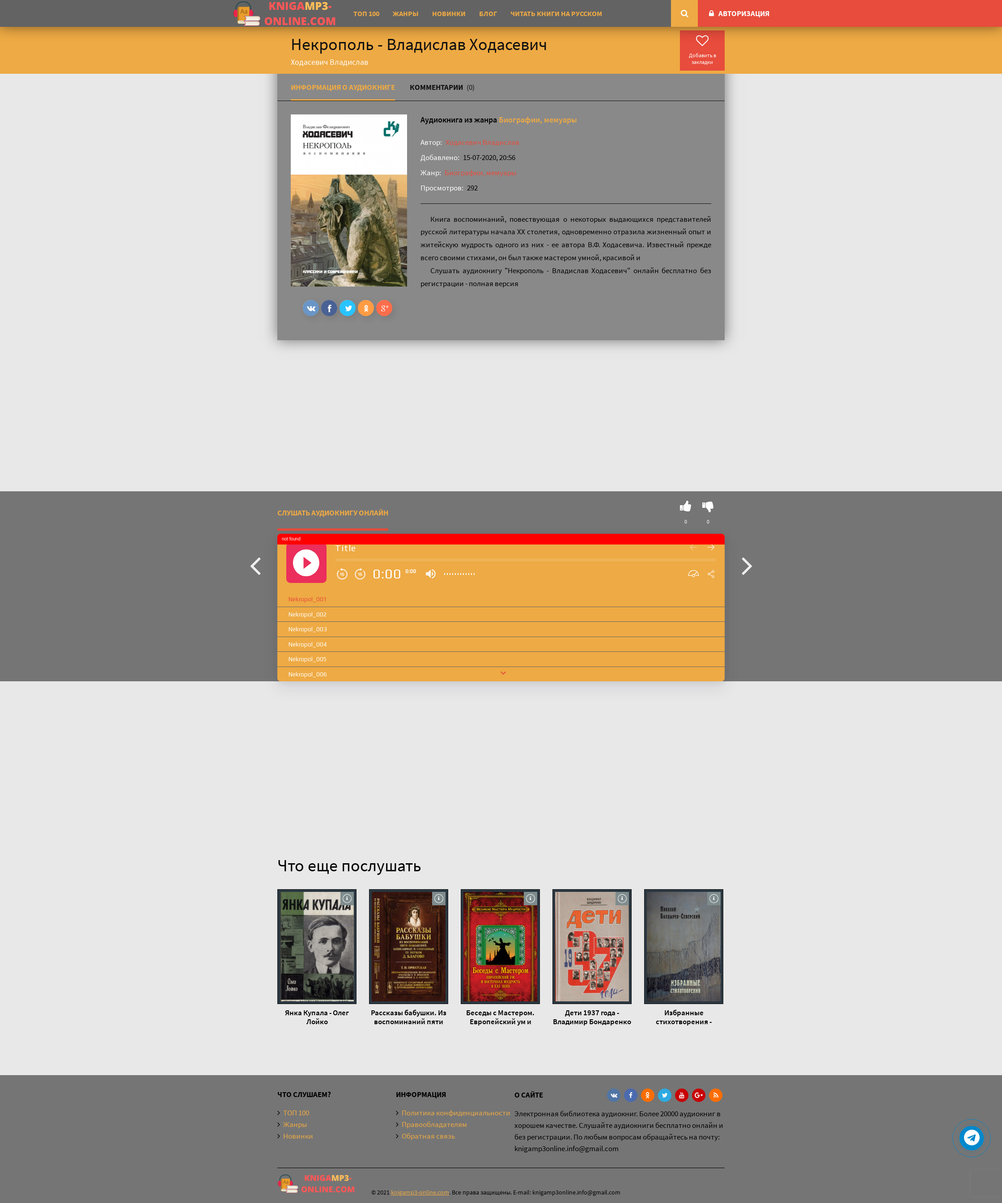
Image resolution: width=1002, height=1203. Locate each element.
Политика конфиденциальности (456, 1113)
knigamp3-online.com (420, 1192)
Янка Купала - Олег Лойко (317, 1017)
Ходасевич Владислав (482, 142)
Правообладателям (434, 1124)
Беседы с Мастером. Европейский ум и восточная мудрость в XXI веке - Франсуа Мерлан (500, 1017)
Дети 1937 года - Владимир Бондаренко (592, 1017)
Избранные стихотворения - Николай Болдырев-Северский (684, 1017)
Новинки (449, 13)
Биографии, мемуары (538, 119)
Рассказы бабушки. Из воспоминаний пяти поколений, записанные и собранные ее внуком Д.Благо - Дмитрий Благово (408, 1017)
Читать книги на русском (556, 13)
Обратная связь (428, 1136)
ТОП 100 (366, 13)
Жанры (406, 13)
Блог (488, 13)
